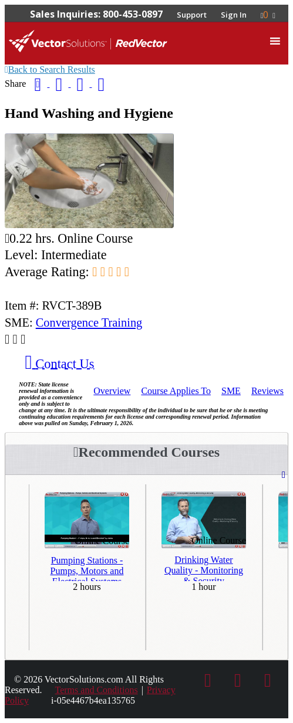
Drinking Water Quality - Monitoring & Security (203, 568)
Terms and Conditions (96, 690)
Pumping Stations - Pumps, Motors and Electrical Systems (87, 568)
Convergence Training (89, 322)
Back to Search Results (50, 69)
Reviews (267, 391)
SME (231, 391)
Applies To (176, 391)
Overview (111, 391)
